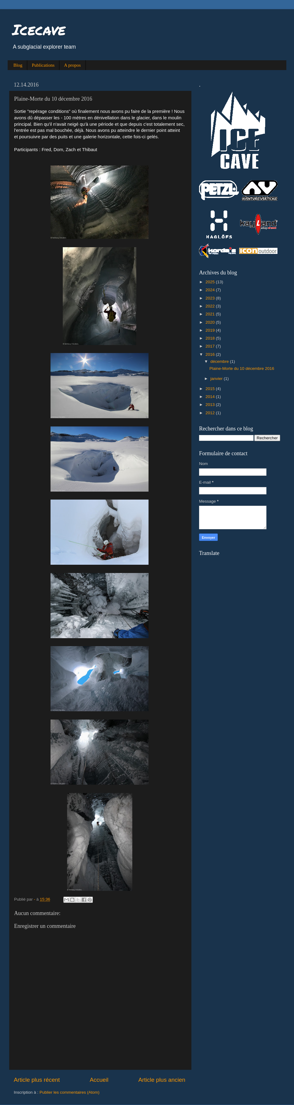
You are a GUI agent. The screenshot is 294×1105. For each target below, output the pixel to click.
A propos (72, 65)
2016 (210, 354)
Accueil (99, 1080)
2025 (210, 282)
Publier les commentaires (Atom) (70, 1092)
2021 (210, 314)
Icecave (39, 29)
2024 (210, 290)
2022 (210, 306)
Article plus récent (37, 1080)
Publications (43, 65)
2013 (210, 404)
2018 (210, 338)
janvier (217, 378)
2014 (210, 396)
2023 (210, 298)
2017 (210, 346)
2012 (210, 413)
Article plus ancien (161, 1080)
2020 (210, 322)
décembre (220, 361)
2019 (210, 330)
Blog (17, 65)
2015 (210, 388)
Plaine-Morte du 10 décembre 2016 (241, 368)
